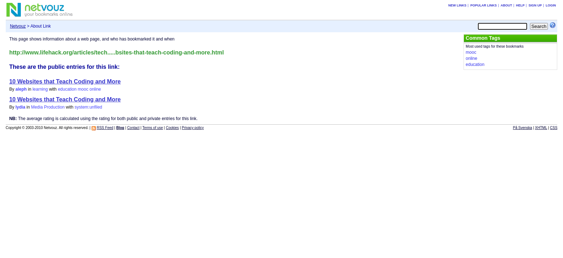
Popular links (483, 5)
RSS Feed (105, 128)
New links (457, 5)
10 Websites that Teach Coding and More (65, 81)
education (67, 89)
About (506, 5)
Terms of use (153, 128)
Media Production (47, 107)
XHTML (541, 128)
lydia (20, 107)
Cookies (172, 128)
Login (551, 5)
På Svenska (522, 128)
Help (520, 5)
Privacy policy (193, 128)
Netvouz (18, 26)
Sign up (535, 5)
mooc (83, 89)
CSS (554, 128)
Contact (133, 128)
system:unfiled (88, 107)
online (95, 89)
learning (40, 89)
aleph (21, 89)
